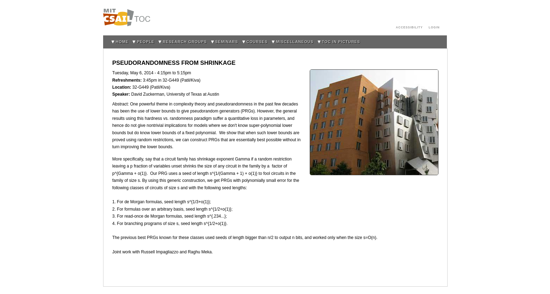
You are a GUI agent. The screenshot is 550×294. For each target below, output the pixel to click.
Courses (257, 42)
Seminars (226, 42)
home (122, 42)
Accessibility (409, 27)
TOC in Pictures (341, 42)
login (434, 27)
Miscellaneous (295, 42)
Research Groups (185, 42)
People (145, 42)
